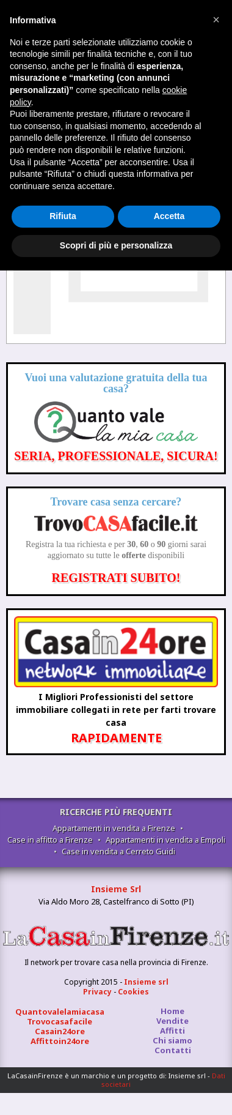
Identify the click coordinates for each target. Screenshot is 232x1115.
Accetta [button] (169, 216)
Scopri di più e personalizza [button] (116, 245)
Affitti (172, 1030)
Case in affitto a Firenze (50, 840)
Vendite (172, 1020)
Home (172, 1010)
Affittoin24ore (60, 1040)
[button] (216, 19)
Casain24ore (60, 1031)
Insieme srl (146, 982)
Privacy (97, 991)
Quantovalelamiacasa (59, 1011)
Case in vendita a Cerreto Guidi (118, 851)
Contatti (172, 1050)
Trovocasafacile (59, 1021)
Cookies (133, 991)
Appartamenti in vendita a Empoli (165, 840)
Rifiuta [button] (62, 216)
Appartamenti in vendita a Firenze (114, 828)
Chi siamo (172, 1040)
